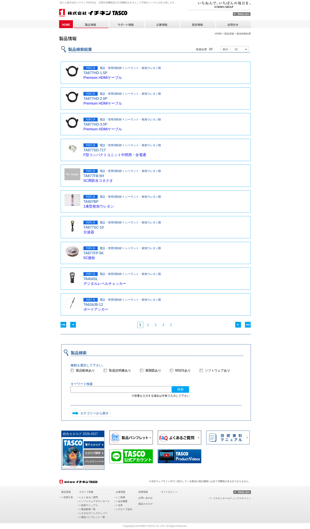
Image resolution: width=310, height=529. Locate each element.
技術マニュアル (89, 505)
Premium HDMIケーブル (102, 78)
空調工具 (68, 497)
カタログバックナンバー (94, 513)
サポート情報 (126, 24)
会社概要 (123, 501)
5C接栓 (89, 258)
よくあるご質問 (89, 497)
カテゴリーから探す (94, 413)
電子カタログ (92, 444)
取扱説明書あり (120, 370)
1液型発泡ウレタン (98, 206)
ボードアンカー (95, 309)
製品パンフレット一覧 (93, 517)
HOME (66, 24)
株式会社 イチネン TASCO (93, 13)
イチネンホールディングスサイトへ (232, 498)
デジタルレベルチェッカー (104, 284)
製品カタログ (145, 503)
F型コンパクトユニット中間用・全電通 (114, 155)
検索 (180, 389)
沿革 (120, 505)
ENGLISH (241, 14)
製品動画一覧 (88, 509)
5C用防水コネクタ (98, 181)
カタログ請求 (92, 453)
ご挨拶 (121, 497)
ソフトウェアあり (217, 370)
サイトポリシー (169, 492)
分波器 (88, 232)
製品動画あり (85, 370)
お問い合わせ (233, 24)
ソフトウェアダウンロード (95, 501)
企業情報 (162, 24)
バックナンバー (93, 461)
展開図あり (153, 370)
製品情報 (91, 24)
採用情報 (197, 24)
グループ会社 (125, 509)
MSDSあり (183, 370)
